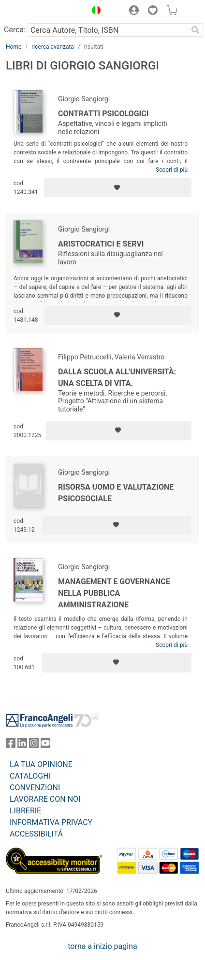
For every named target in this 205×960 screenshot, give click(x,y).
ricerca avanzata (52, 46)
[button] (93, 11)
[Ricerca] (195, 30)
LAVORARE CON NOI (45, 799)
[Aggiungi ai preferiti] (117, 187)
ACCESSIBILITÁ (36, 833)
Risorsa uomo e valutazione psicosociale (116, 492)
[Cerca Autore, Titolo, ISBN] (108, 30)
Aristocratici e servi (101, 243)
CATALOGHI (30, 776)
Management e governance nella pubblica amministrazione (114, 593)
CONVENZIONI (35, 787)
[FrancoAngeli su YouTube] (45, 745)
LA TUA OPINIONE (41, 764)
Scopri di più (172, 169)
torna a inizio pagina (102, 946)
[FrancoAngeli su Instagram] (34, 745)
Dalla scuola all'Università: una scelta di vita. (117, 377)
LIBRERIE (25, 810)
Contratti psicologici (103, 113)
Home (13, 46)
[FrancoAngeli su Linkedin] (22, 745)
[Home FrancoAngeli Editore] (39, 11)
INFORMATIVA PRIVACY (51, 822)
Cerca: (15, 29)
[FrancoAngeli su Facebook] (10, 745)
